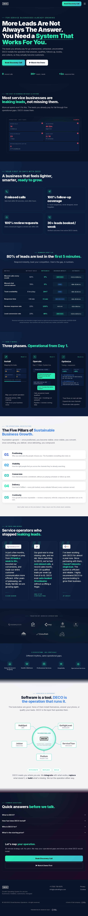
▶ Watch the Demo (37, 63)
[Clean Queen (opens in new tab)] (16, 624)
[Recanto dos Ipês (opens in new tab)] (63, 634)
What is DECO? (44, 815)
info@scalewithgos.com (58, 889)
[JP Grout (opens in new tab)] (49, 625)
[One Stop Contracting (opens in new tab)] (34, 624)
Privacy (82, 886)
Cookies (83, 889)
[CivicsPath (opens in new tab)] (44, 634)
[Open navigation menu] (85, 4)
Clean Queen (10, 596)
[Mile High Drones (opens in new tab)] (63, 625)
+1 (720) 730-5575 (56, 886)
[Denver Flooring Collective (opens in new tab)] (76, 624)
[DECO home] (5, 3)
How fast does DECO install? (44, 821)
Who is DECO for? (44, 827)
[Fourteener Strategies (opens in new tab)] (25, 634)
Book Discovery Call (71, 4)
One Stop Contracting (40, 595)
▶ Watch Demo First (44, 866)
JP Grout (67, 596)
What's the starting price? (44, 833)
